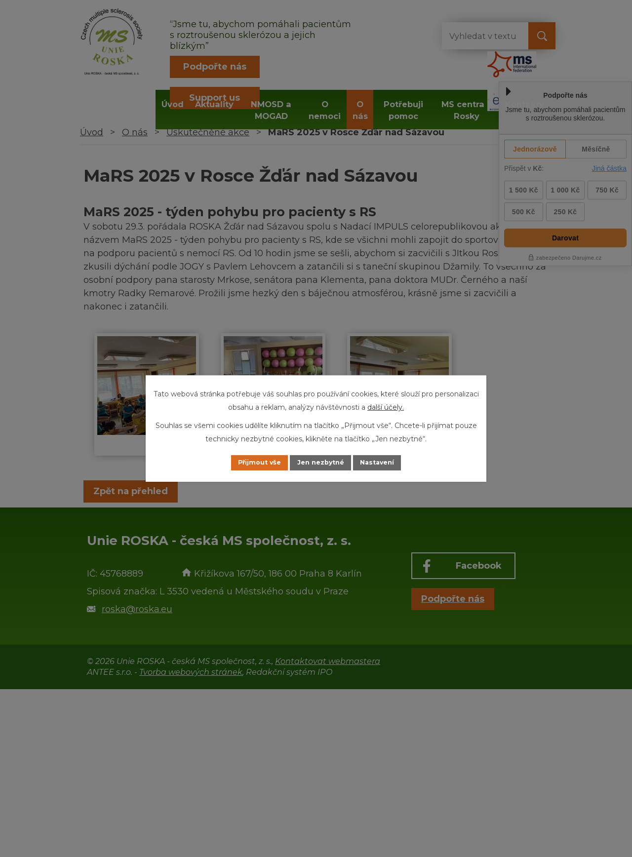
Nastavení (388, 462)
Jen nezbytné (321, 462)
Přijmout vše (249, 462)
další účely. (385, 406)
